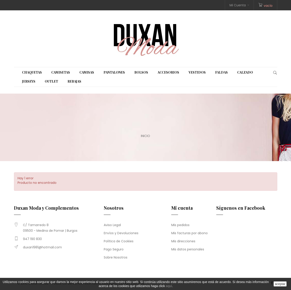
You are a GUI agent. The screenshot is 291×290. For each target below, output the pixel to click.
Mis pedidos (180, 225)
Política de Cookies (118, 241)
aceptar (280, 284)
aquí (169, 286)
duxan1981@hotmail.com (42, 247)
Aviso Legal (112, 225)
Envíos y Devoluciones (121, 233)
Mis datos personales (187, 249)
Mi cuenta (182, 208)
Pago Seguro (114, 249)
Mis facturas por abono (189, 233)
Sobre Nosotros (115, 257)
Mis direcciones (183, 241)
